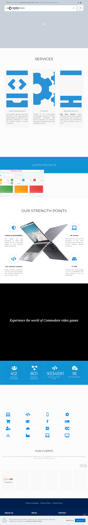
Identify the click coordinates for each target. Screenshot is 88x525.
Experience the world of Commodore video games (44, 320)
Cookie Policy (57, 503)
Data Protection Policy (34, 521)
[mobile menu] (73, 8)
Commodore (14, 2)
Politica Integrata (32, 503)
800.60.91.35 (40, 2)
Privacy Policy (45, 503)
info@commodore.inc (52, 2)
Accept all (80, 520)
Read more (70, 520)
